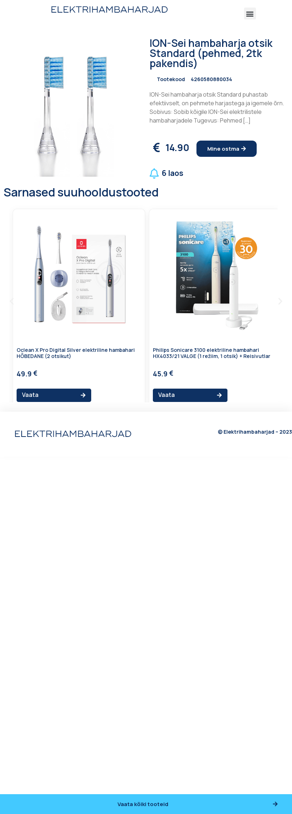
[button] (250, 13)
